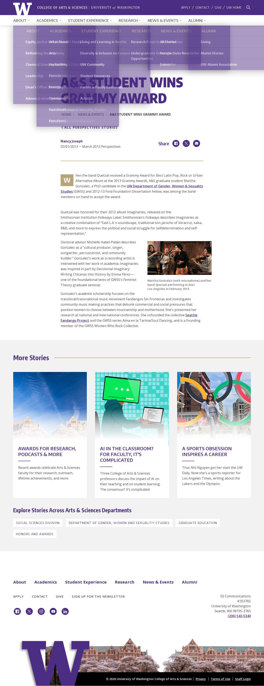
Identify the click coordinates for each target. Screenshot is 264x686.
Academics (47, 20)
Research (128, 20)
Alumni (195, 20)
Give (218, 7)
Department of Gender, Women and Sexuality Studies (119, 523)
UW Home (234, 7)
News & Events (163, 20)
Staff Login (243, 679)
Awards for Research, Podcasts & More (47, 451)
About (20, 20)
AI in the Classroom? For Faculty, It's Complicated (126, 454)
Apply (186, 7)
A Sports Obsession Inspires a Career (207, 451)
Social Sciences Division (38, 523)
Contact (203, 7)
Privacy (201, 679)
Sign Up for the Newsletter (98, 596)
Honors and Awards (35, 534)
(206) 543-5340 (239, 616)
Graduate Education (198, 523)
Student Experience (88, 20)
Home (66, 114)
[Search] (248, 7)
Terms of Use (220, 679)
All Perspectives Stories (91, 127)
